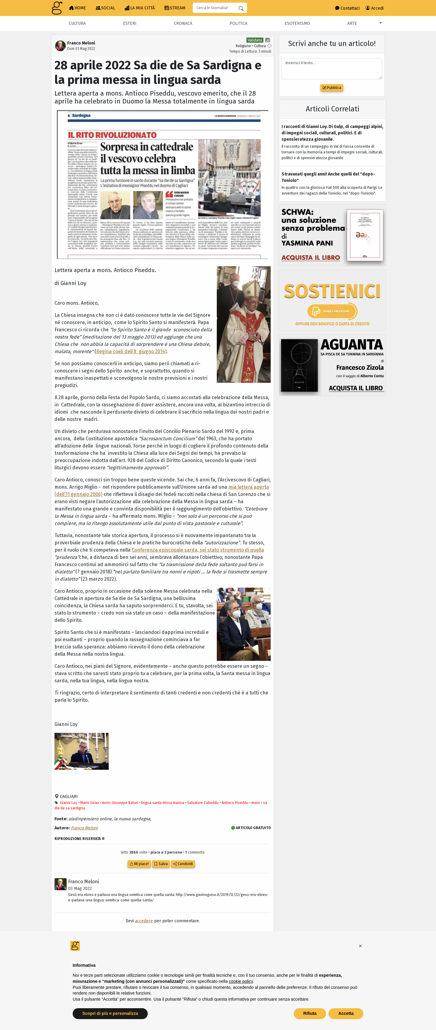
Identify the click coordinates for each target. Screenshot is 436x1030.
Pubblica (331, 88)
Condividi (183, 864)
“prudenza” (66, 557)
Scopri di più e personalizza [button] (110, 1013)
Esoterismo (297, 23)
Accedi (375, 8)
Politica (238, 23)
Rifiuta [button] (310, 1013)
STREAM (174, 8)
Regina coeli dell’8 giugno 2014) (131, 351)
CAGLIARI (68, 796)
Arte (352, 23)
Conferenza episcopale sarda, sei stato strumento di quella (198, 550)
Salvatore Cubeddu (203, 803)
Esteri (130, 23)
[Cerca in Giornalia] (241, 8)
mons (255, 803)
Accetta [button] (346, 1013)
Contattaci (347, 8)
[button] (360, 946)
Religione (243, 46)
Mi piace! (139, 864)
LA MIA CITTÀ (140, 8)
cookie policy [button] (241, 981)
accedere (144, 920)
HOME (77, 8)
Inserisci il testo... (332, 69)
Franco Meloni (84, 828)
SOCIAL (105, 8)
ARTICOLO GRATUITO (251, 828)
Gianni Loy (68, 803)
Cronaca (183, 23)
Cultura (77, 23)
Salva (161, 864)
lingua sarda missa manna (162, 803)
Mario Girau (89, 803)
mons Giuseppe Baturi (120, 803)
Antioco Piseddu (235, 803)
